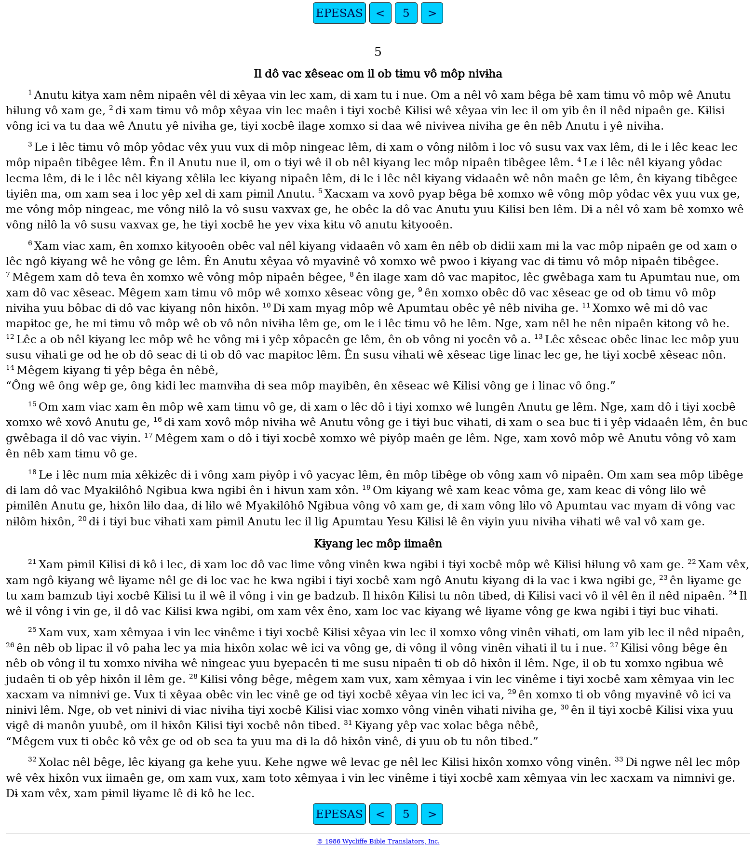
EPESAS (339, 13)
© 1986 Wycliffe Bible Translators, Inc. (378, 841)
